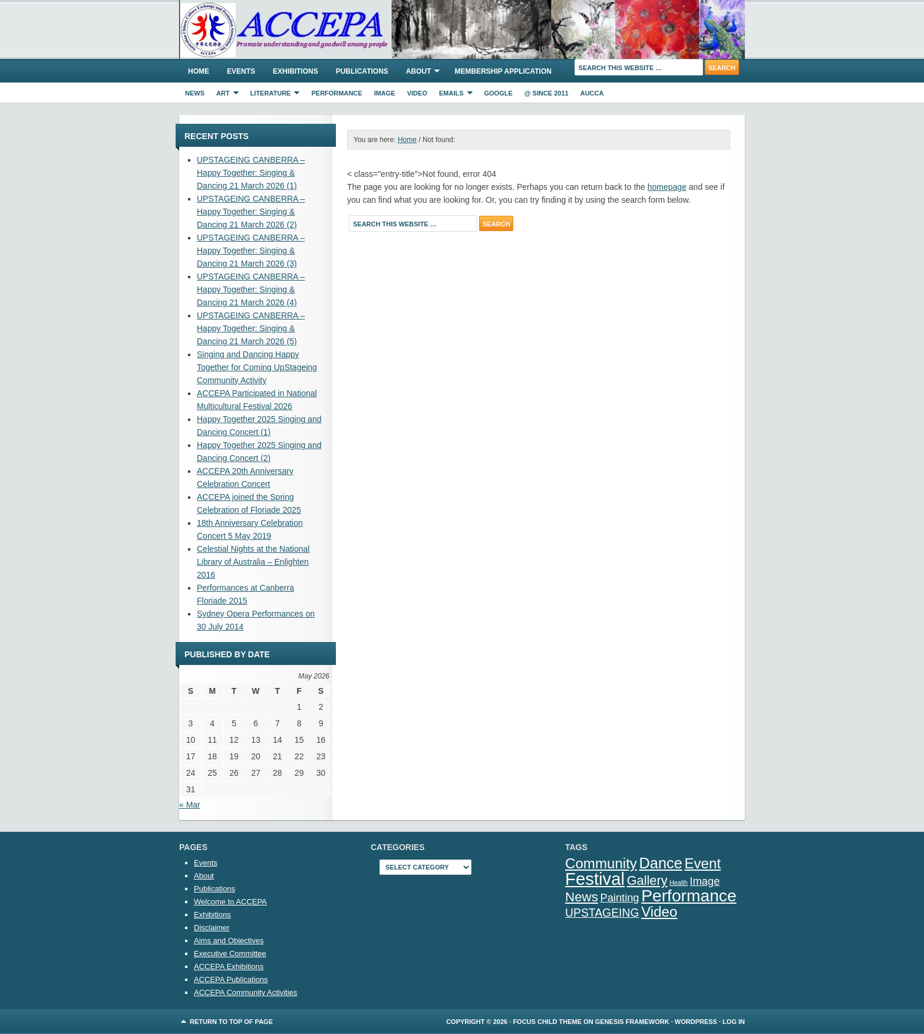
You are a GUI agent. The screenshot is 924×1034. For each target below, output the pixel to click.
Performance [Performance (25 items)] (689, 895)
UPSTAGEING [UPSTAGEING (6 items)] (602, 912)
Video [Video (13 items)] (659, 912)
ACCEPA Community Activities (245, 992)
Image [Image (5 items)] (705, 881)
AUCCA (592, 93)
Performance (336, 93)
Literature (272, 95)
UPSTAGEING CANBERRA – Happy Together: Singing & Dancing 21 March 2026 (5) (251, 328)
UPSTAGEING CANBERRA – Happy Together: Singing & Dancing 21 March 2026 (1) (251, 172)
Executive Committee (230, 953)
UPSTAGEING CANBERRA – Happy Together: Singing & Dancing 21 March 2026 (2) (251, 211)
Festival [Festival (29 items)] (595, 878)
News (194, 93)
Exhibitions (295, 71)
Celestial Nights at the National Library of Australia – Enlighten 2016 (253, 561)
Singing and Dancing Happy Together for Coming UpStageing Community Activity (257, 367)
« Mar (189, 804)
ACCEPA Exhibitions (228, 966)
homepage (667, 187)
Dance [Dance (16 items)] (660, 863)
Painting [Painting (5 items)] (619, 897)
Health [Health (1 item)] (678, 882)
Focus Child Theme (547, 1021)
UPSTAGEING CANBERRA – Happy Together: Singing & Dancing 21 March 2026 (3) (251, 250)
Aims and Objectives (229, 940)
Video (417, 93)
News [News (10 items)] (581, 897)
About (418, 73)
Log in (733, 1021)
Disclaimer (212, 927)
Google (498, 93)
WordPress (696, 1021)
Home (198, 71)
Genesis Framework (632, 1021)
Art (224, 95)
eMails (453, 95)
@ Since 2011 (546, 93)
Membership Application (502, 71)
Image (384, 93)
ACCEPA (462, 29)
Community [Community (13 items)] (601, 863)
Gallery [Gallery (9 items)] (647, 880)
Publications (362, 71)
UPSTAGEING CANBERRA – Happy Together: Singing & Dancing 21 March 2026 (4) (251, 289)
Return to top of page (231, 1021)
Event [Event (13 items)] (702, 863)
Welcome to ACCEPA (230, 901)
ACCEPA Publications (231, 979)
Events (241, 71)
